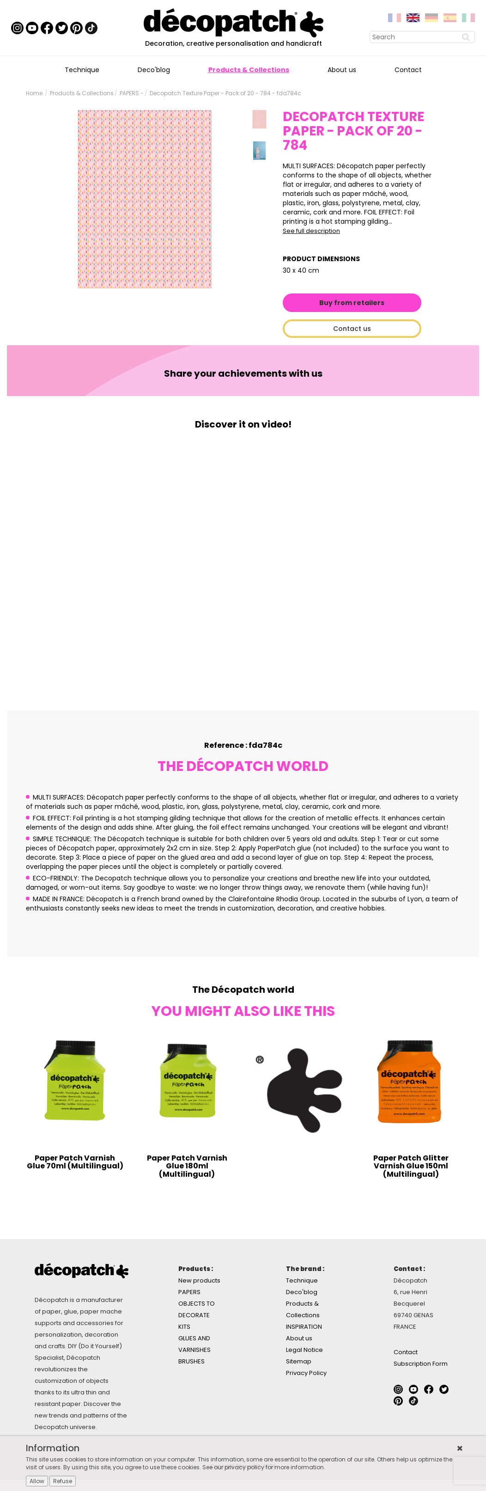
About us (342, 69)
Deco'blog (154, 69)
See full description (311, 230)
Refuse (62, 1481)
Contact (408, 69)
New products (199, 1280)
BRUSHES (191, 1361)
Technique (82, 69)
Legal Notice (304, 1349)
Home (34, 93)
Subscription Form (421, 1363)
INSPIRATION (304, 1326)
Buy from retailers (351, 302)
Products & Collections (248, 69)
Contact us (352, 328)
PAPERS (189, 1292)
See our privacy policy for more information (263, 1467)
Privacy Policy (306, 1373)
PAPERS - (132, 93)
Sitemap (298, 1361)
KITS (184, 1326)
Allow (37, 1481)
